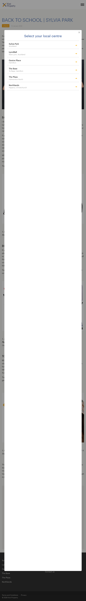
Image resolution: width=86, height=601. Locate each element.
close (79, 32)
